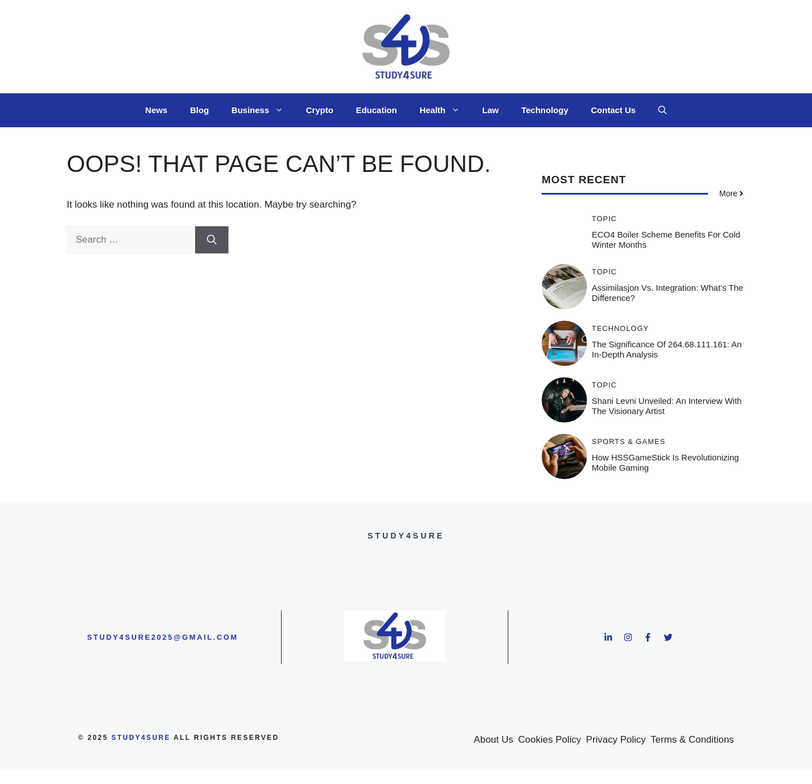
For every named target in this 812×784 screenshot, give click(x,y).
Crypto (319, 110)
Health (445, 110)
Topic (604, 218)
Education (376, 110)
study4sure (141, 738)
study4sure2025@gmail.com (162, 637)
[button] (662, 110)
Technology (544, 110)
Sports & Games (629, 441)
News (156, 110)
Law (490, 110)
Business (263, 110)
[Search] (211, 239)
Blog (199, 110)
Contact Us (613, 110)
